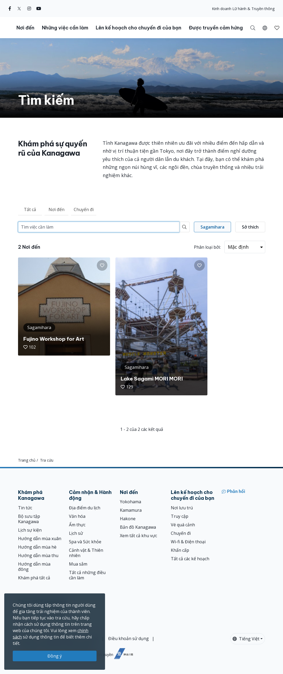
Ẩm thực (77, 525)
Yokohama (130, 502)
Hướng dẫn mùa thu (38, 555)
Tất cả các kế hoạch (190, 559)
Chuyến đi (84, 209)
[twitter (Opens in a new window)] (19, 8)
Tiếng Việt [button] (246, 639)
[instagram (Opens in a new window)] (29, 8)
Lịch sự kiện (30, 530)
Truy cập (179, 516)
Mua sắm (78, 564)
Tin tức (25, 508)
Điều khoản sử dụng (128, 638)
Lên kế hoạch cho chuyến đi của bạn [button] (138, 28)
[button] (265, 27)
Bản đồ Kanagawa (138, 527)
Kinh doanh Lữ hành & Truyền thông (243, 8)
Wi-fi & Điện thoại (188, 542)
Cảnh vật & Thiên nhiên (86, 552)
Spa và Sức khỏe (85, 542)
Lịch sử (76, 533)
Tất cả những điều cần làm (87, 575)
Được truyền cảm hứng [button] (216, 28)
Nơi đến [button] (25, 28)
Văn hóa (77, 516)
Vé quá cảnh (183, 525)
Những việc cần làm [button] (65, 28)
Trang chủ (27, 460)
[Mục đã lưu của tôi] (277, 27)
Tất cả (30, 209)
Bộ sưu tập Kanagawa (29, 518)
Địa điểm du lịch (84, 508)
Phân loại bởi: (207, 247)
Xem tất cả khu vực (138, 536)
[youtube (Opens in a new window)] (38, 8)
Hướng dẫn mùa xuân (39, 538)
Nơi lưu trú (182, 508)
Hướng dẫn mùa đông (34, 566)
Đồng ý (54, 656)
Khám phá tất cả (34, 578)
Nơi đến (56, 209)
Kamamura (131, 510)
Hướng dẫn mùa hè (37, 547)
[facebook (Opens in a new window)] (9, 8)
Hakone (128, 519)
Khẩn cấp (180, 550)
